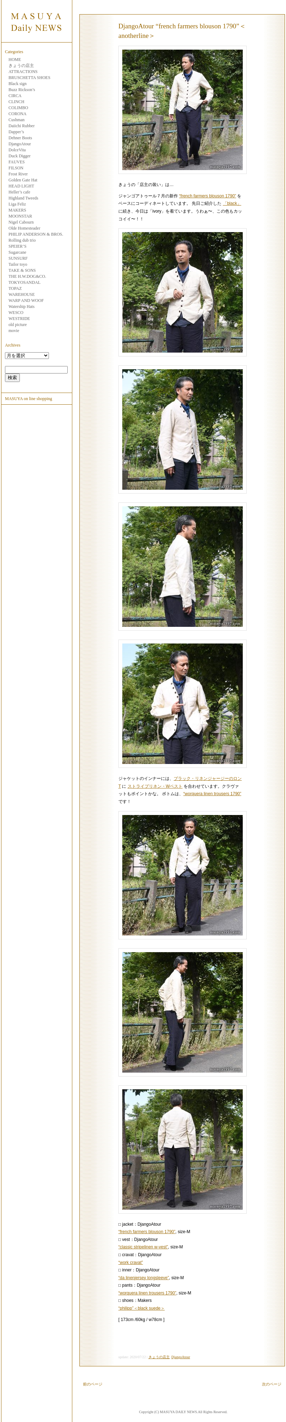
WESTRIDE (19, 318)
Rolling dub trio (22, 240)
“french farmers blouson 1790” (207, 195)
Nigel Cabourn (21, 222)
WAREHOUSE (22, 294)
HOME (15, 59)
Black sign (18, 83)
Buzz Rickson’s (22, 89)
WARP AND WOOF (26, 300)
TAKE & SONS (22, 270)
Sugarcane (17, 252)
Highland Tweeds (23, 198)
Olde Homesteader (24, 228)
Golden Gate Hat (23, 180)
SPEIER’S (18, 246)
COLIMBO (18, 107)
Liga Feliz (17, 204)
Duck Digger (19, 155)
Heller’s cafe (19, 192)
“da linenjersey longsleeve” (143, 1277)
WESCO (16, 312)
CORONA (18, 113)
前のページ (92, 1384)
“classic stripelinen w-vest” (143, 1246)
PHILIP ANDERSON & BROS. (36, 234)
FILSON (16, 167)
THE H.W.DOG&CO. (27, 276)
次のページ (271, 1384)
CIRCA (15, 95)
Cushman (16, 119)
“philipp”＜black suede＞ (141, 1308)
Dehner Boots (20, 137)
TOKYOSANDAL (24, 282)
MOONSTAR (20, 216)
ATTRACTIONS (23, 71)
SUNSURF (18, 258)
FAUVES (17, 161)
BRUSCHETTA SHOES (29, 77)
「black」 (232, 203)
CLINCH (16, 101)
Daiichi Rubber (22, 125)
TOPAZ (15, 288)
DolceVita (17, 149)
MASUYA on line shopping (28, 398)
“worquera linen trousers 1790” (212, 793)
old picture (18, 324)
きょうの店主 (21, 65)
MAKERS (17, 210)
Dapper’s (16, 131)
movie (14, 330)
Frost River (18, 174)
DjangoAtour (20, 143)
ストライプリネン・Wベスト (155, 786)
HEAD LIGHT (21, 186)
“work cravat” (130, 1262)
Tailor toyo (18, 264)
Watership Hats (21, 306)
